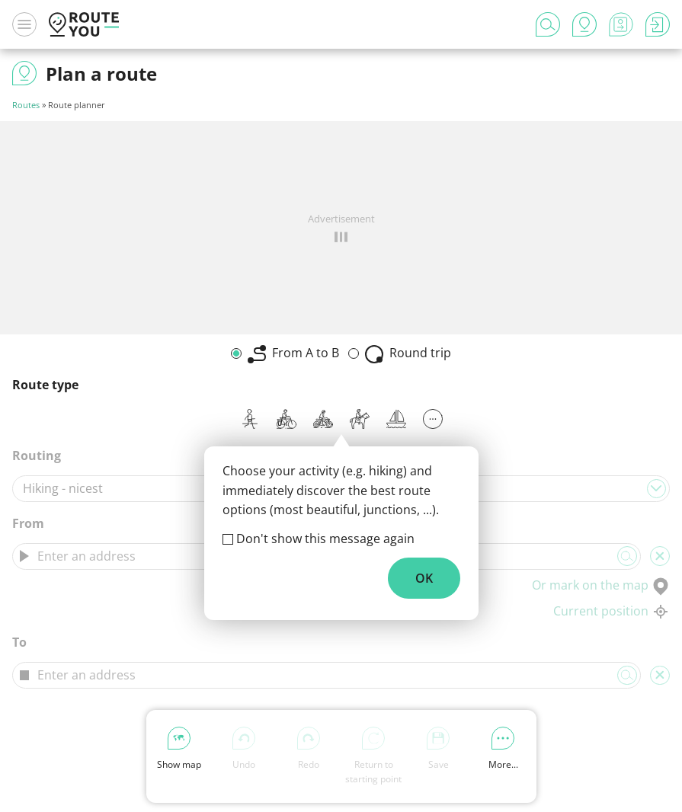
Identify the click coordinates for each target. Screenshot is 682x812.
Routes (26, 104)
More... (503, 749)
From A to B (293, 353)
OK (424, 578)
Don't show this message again (325, 538)
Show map (179, 749)
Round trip (408, 353)
